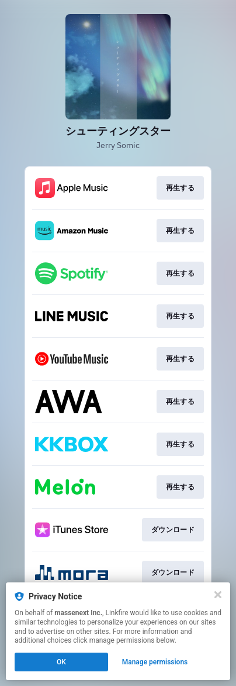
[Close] (218, 594)
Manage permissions (155, 662)
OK (61, 662)
